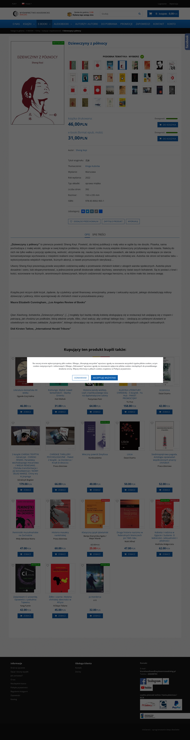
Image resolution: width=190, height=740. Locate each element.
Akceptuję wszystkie (104, 377)
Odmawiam (80, 377)
